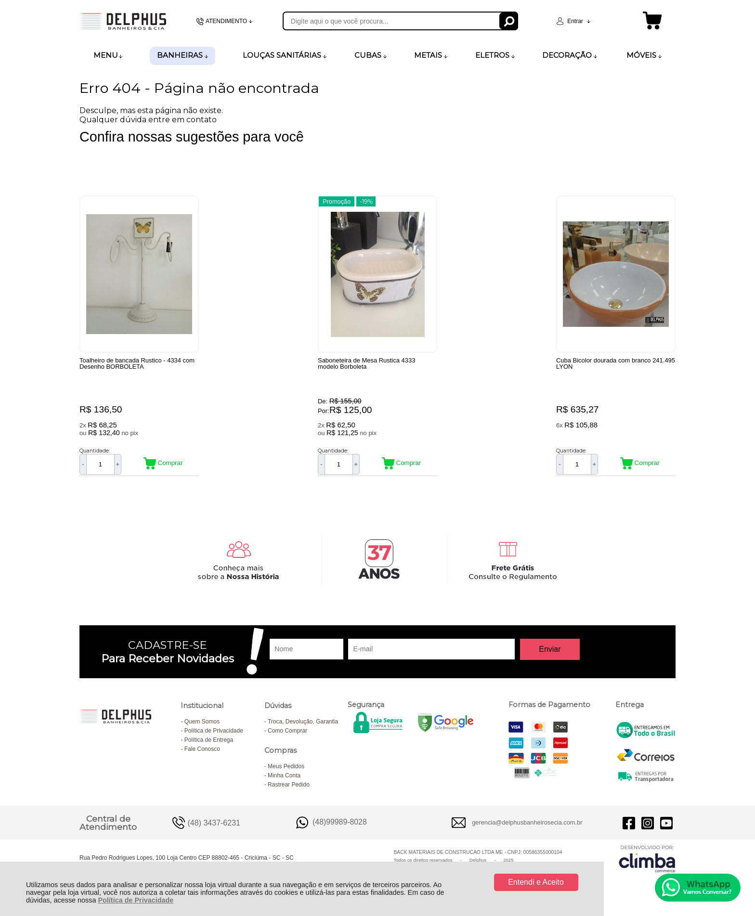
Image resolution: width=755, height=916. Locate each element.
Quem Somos (202, 721)
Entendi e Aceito (536, 882)
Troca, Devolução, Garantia (303, 721)
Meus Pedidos (286, 766)
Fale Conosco (202, 749)
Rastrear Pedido (289, 784)
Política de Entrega (208, 739)
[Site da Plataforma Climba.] (647, 858)
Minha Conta (284, 775)
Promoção (337, 201)
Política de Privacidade (135, 900)
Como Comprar (287, 730)
